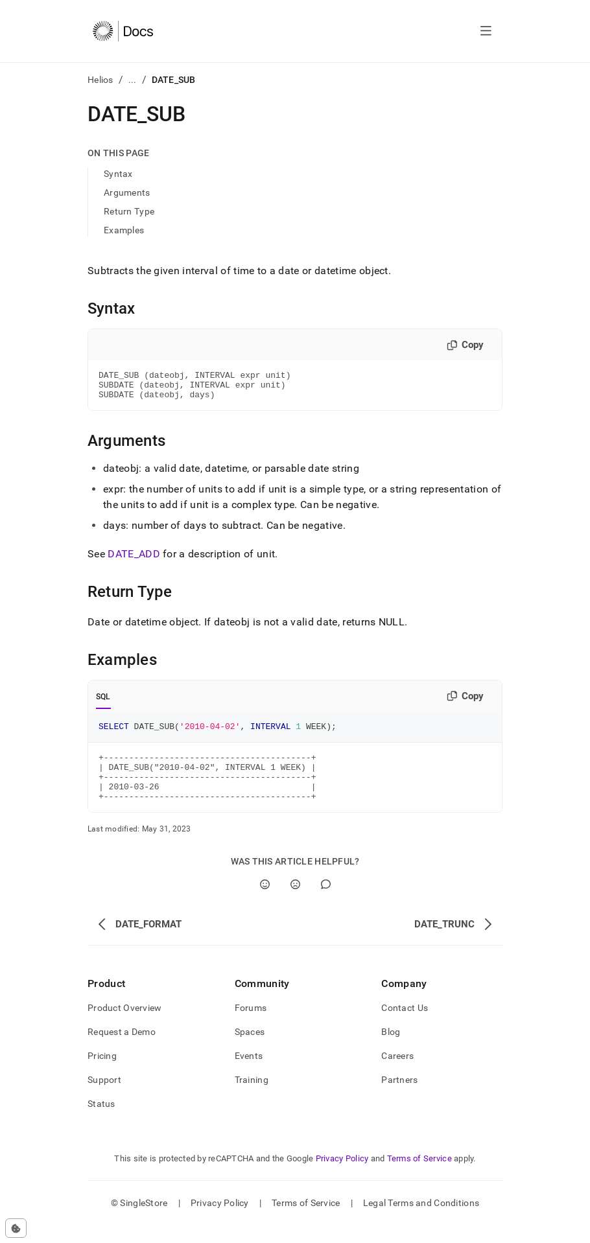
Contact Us (404, 1025)
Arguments (127, 192)
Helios (100, 80)
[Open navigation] (485, 31)
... (132, 80)
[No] (295, 902)
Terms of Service (419, 1176)
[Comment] (326, 902)
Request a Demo (122, 1049)
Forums (251, 1025)
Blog (390, 1049)
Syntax (118, 173)
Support (104, 1097)
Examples (124, 230)
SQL (103, 702)
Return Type (129, 211)
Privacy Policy (342, 1176)
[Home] (123, 31)
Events (249, 1073)
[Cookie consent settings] (16, 1228)
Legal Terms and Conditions (421, 1220)
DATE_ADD (134, 559)
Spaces (250, 1049)
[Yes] (265, 902)
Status (101, 1121)
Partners (399, 1097)
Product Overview (124, 1025)
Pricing (102, 1073)
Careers (397, 1073)
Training (251, 1097)
